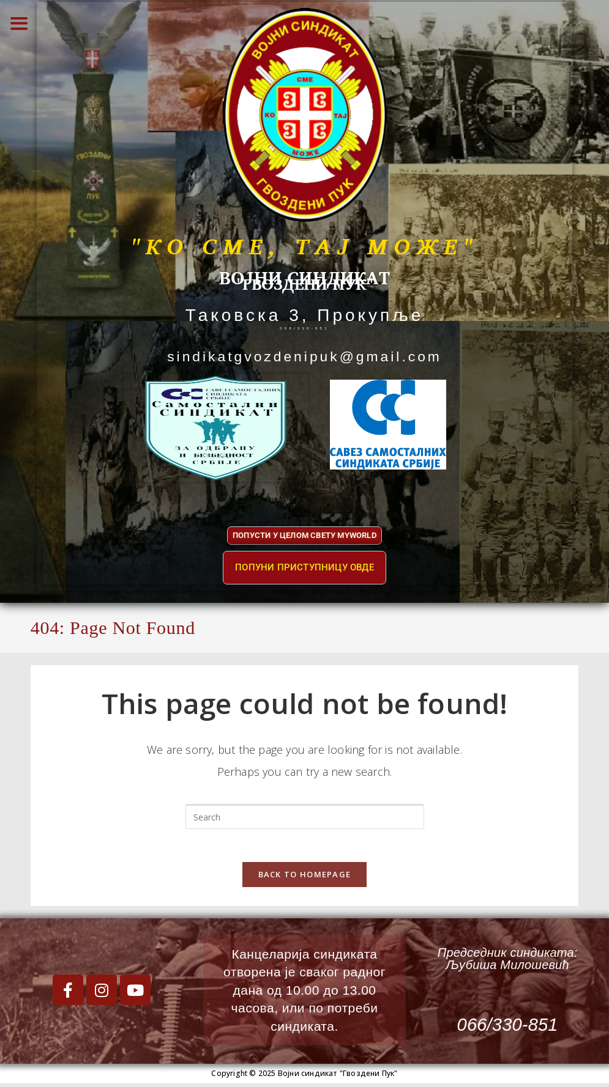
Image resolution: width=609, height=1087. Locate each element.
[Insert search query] (304, 815)
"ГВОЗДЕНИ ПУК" (304, 280)
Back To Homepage (304, 877)
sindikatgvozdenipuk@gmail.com (304, 355)
